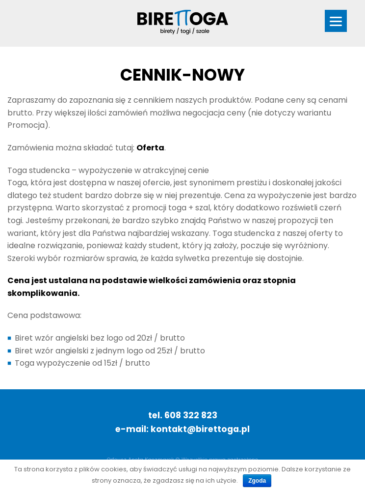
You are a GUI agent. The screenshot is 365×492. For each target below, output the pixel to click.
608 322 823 (190, 415)
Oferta (150, 147)
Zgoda (257, 480)
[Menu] (336, 21)
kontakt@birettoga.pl (200, 429)
